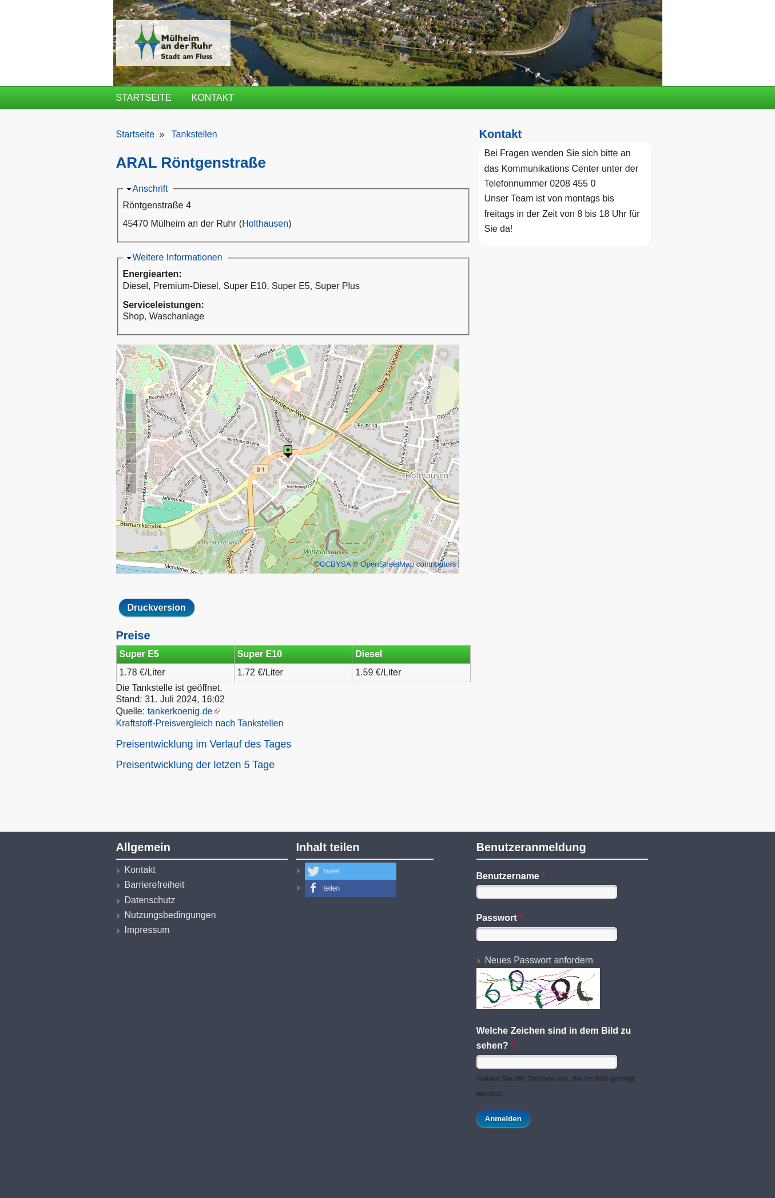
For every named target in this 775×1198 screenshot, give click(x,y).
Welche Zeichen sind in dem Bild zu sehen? (553, 1038)
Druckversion (157, 607)
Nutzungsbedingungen (170, 915)
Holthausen (265, 223)
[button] (350, 871)
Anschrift (150, 188)
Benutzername (511, 876)
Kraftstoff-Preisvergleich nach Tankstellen (200, 723)
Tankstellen (194, 134)
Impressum (147, 930)
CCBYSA (335, 564)
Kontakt (213, 97)
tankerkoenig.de (184, 711)
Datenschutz (150, 900)
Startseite (144, 97)
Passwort (499, 918)
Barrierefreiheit (155, 884)
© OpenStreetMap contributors (404, 564)
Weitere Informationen (177, 257)
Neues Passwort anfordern (539, 960)
